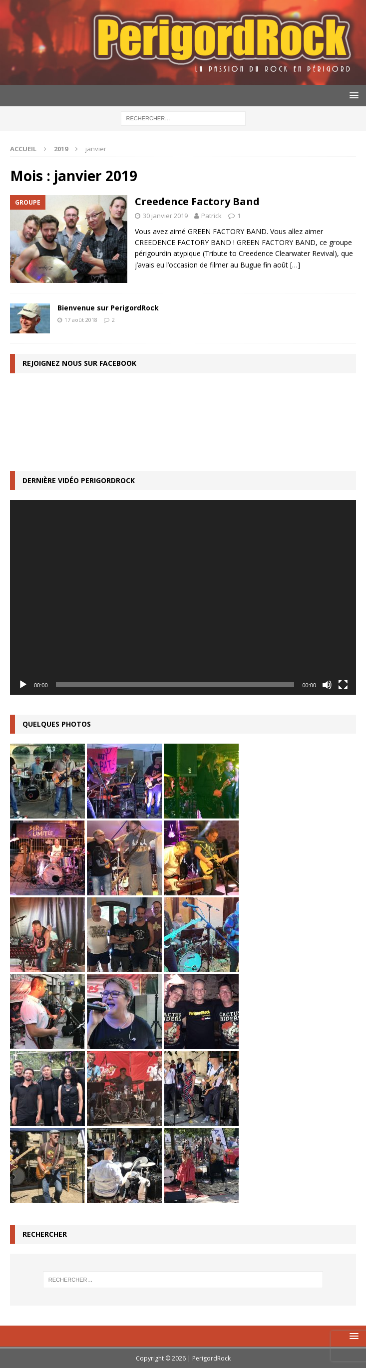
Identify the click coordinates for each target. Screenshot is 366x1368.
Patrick (211, 215)
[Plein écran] (343, 685)
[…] (295, 265)
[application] (183, 597)
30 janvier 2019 (165, 215)
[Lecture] (23, 685)
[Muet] (327, 685)
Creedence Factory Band (197, 201)
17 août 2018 (80, 319)
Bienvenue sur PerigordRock (108, 307)
